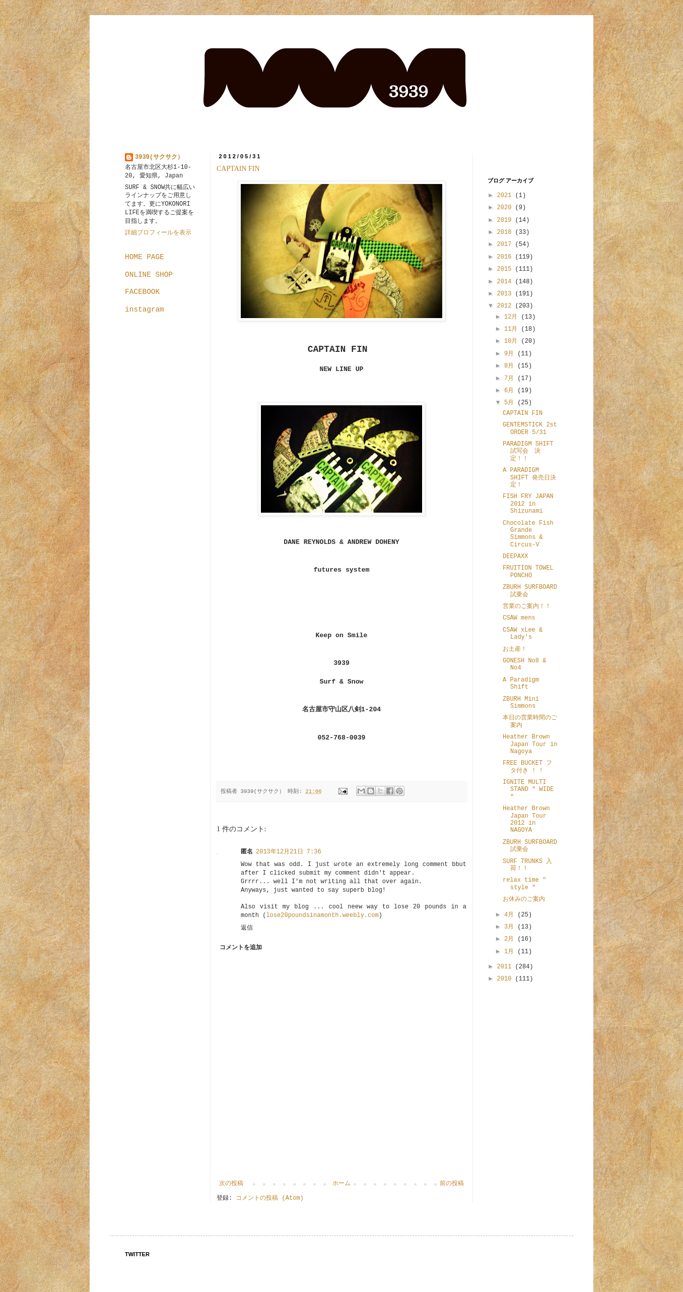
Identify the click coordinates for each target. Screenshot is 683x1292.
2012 (506, 306)
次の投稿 (231, 1183)
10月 (512, 341)
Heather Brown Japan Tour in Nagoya (530, 744)
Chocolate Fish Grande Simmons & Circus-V (528, 534)
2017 (506, 244)
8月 (510, 366)
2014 (506, 281)
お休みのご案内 (524, 899)
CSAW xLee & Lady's (522, 634)
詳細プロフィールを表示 (158, 232)
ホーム (341, 1183)
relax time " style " (524, 884)
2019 (506, 220)
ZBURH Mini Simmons (521, 703)
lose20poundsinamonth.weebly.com (322, 915)
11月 (512, 329)
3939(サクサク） (159, 157)
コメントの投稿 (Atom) (269, 1198)
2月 (510, 939)
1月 (510, 951)
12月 (512, 317)
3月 (510, 927)
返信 (247, 928)
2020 (506, 207)
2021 (506, 195)
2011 (506, 966)
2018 (506, 232)
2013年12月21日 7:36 (288, 851)
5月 (510, 402)
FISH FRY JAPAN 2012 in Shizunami (528, 504)
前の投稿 (452, 1183)
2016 (506, 257)
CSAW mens (519, 618)
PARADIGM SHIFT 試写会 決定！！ (528, 451)
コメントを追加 (241, 947)
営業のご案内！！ (527, 606)
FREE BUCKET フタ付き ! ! (527, 767)
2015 (506, 269)
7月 (510, 378)
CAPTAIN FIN (238, 168)
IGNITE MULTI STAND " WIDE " (528, 790)
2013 (506, 293)
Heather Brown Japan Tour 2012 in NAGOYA (526, 819)
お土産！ (515, 649)
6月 (510, 390)
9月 (510, 353)
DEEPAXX (515, 556)
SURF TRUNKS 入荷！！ (527, 865)
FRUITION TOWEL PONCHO (528, 572)
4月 (510, 914)
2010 (506, 978)
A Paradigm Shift (521, 683)
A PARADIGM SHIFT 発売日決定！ (529, 477)
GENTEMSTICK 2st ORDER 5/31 (530, 428)
